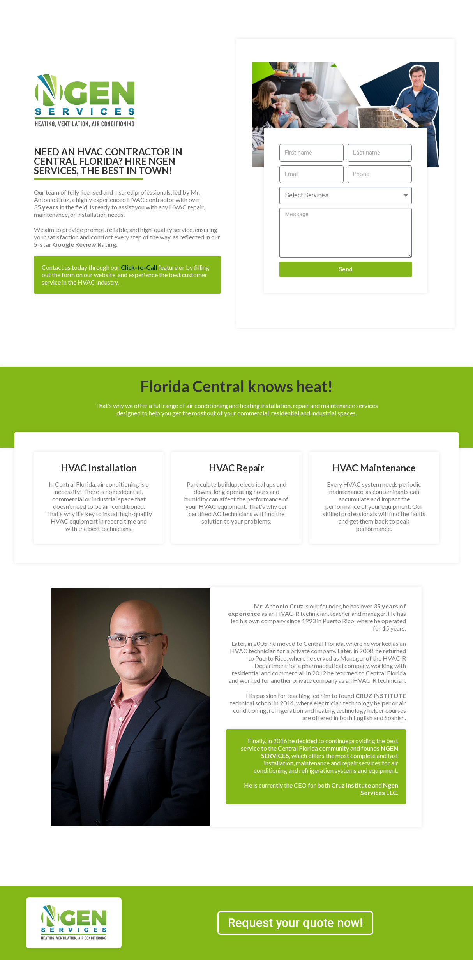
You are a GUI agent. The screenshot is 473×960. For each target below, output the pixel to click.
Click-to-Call (139, 267)
